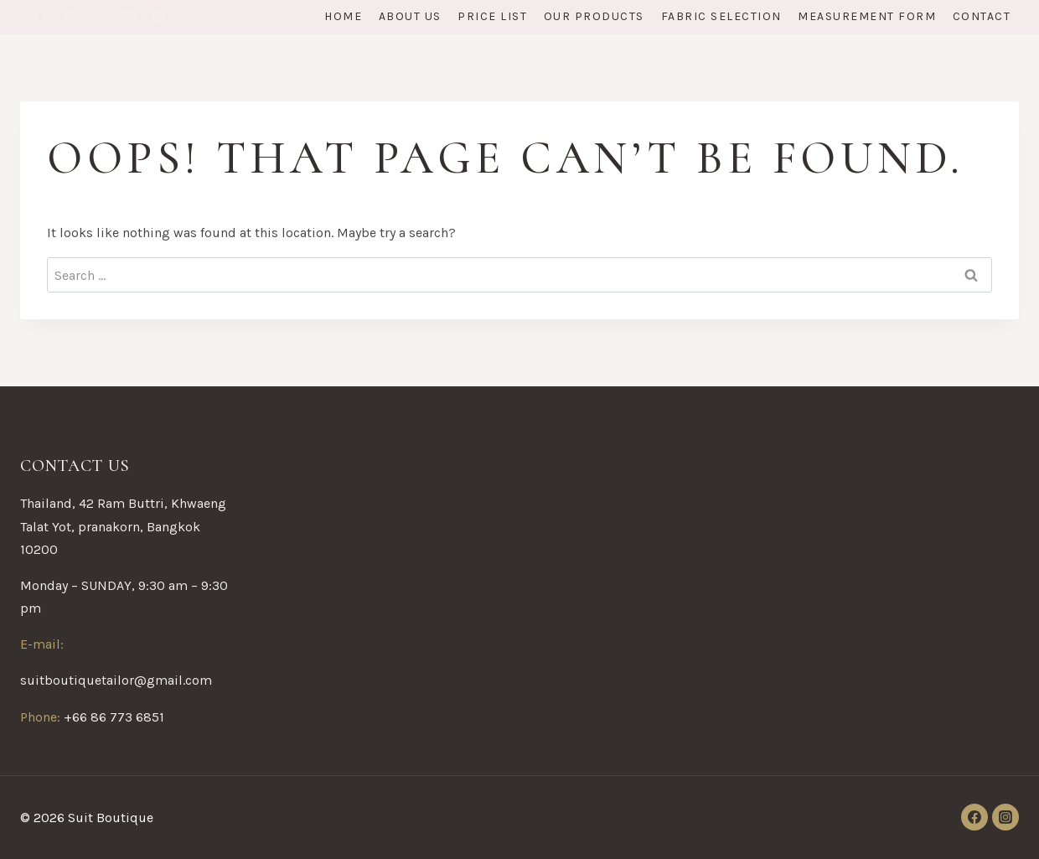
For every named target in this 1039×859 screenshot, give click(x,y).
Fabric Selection (721, 16)
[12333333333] (158, 17)
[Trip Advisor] (69, 17)
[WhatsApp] (98, 17)
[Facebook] (39, 17)
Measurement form (867, 16)
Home (343, 16)
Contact (982, 16)
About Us (410, 16)
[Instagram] (1005, 817)
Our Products (594, 16)
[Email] (128, 17)
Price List (492, 16)
